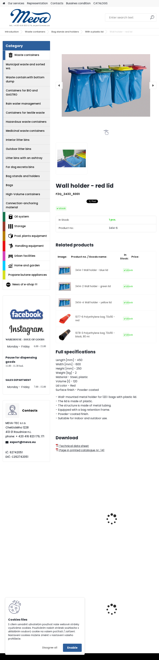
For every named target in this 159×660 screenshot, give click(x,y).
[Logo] (27, 17)
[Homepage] (4, 3)
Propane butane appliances (27, 275)
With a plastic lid (94, 31)
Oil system (18, 216)
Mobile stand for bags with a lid (78, 525)
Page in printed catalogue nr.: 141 (80, 450)
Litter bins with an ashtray (24, 158)
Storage (17, 226)
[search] (152, 18)
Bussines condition (78, 3)
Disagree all (49, 647)
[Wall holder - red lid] (106, 85)
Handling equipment (26, 246)
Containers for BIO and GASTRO (22, 92)
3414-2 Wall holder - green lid (93, 286)
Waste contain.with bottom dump (25, 79)
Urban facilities (21, 256)
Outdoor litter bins (18, 149)
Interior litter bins (18, 140)
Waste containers (35, 31)
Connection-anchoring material (22, 205)
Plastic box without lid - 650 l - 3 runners (131, 619)
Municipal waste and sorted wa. (25, 66)
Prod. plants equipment (27, 236)
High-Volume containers (23, 194)
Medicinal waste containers (25, 131)
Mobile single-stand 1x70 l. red (130, 515)
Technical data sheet (72, 446)
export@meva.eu (23, 442)
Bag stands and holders (65, 31)
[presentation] (59, 85)
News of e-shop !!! (21, 284)
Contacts (57, 3)
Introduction (12, 31)
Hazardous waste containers (26, 122)
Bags (9, 185)
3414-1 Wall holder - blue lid (91, 270)
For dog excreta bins (20, 167)
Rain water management (23, 103)
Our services (16, 3)
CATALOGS (100, 3)
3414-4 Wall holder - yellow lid (93, 302)
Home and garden (24, 265)
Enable (72, 648)
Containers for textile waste (25, 113)
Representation (37, 3)
